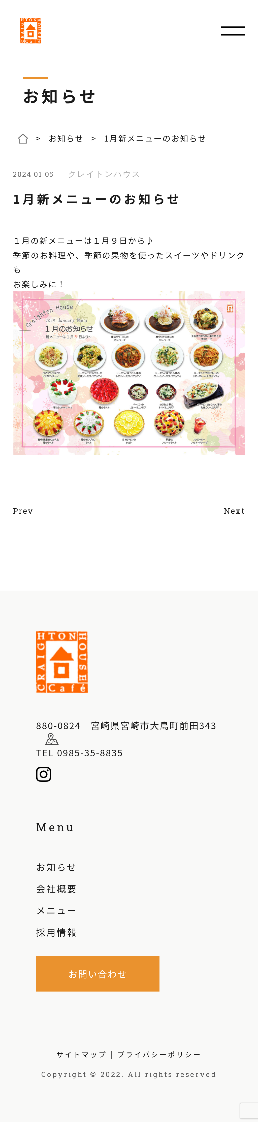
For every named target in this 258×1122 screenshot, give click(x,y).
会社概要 (56, 888)
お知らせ (56, 866)
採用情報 (56, 931)
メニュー (56, 909)
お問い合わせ (97, 973)
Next (234, 510)
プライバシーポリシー (159, 1054)
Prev (23, 510)
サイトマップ (81, 1054)
